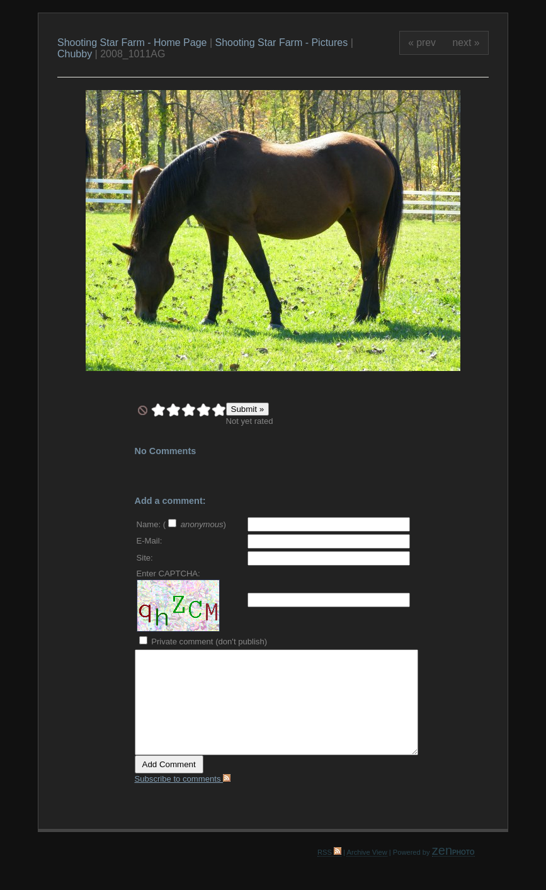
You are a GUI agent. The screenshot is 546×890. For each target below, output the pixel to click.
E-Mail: (149, 540)
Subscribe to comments (183, 779)
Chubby (74, 53)
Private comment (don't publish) (203, 641)
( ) (194, 524)
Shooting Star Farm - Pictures (282, 42)
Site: (145, 557)
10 (219, 410)
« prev (422, 42)
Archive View (366, 852)
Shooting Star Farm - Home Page (132, 42)
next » (466, 42)
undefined (143, 410)
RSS (329, 852)
